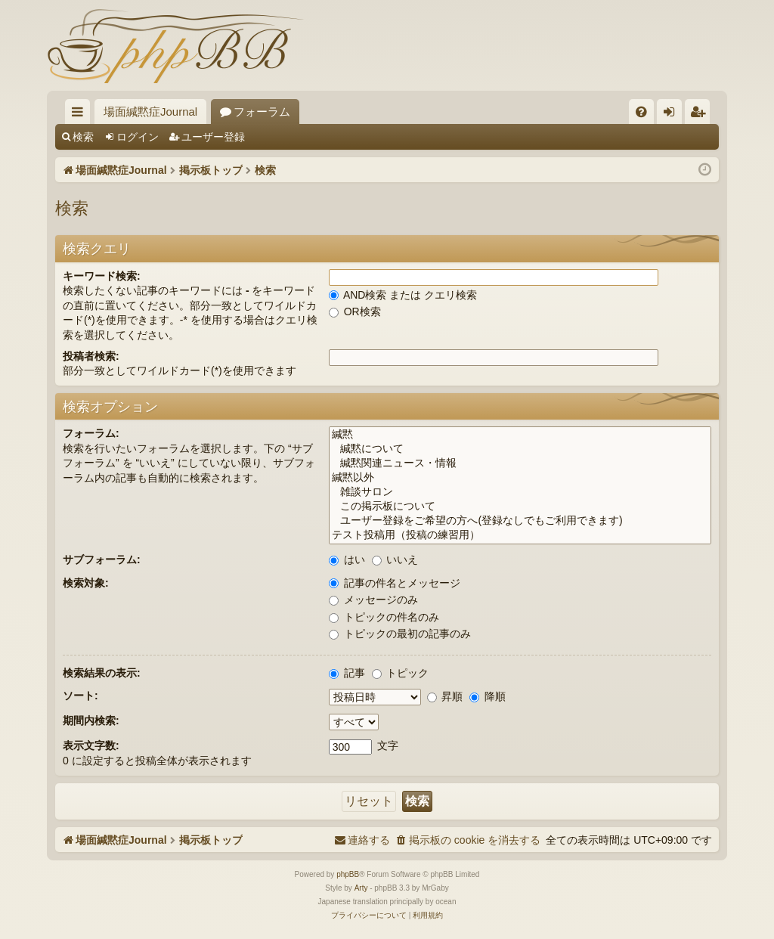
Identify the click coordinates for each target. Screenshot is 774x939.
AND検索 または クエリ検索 (403, 295)
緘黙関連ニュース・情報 (520, 464)
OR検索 (355, 311)
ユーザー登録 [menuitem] (701, 114)
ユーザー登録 (213, 137)
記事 (347, 673)
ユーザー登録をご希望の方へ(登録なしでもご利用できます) (520, 521)
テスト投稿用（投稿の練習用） (520, 535)
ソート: (80, 696)
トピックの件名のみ (384, 617)
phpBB (347, 874)
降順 (487, 696)
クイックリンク (80, 114)
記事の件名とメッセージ (394, 583)
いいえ (395, 559)
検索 (83, 137)
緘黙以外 (520, 478)
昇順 (445, 696)
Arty (361, 888)
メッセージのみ (373, 599)
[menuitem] (641, 111)
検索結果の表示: (102, 673)
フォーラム (262, 111)
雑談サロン (520, 492)
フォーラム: (91, 433)
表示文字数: (91, 745)
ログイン (137, 137)
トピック (400, 673)
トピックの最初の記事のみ (400, 634)
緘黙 (520, 435)
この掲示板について (520, 507)
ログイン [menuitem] (673, 114)
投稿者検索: (91, 356)
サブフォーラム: (102, 559)
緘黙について (520, 449)
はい (347, 559)
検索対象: (86, 583)
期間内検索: (91, 720)
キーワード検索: (102, 276)
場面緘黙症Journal (150, 111)
